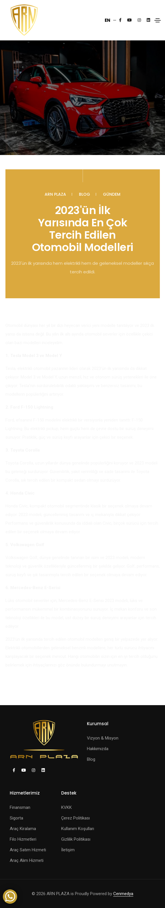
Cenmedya (123, 893)
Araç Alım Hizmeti (26, 860)
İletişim (68, 849)
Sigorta (16, 818)
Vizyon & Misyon (102, 738)
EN (107, 20)
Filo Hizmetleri (23, 839)
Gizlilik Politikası (75, 839)
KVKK (66, 807)
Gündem (111, 194)
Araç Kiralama (23, 828)
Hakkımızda (97, 748)
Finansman (20, 807)
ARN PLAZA (55, 194)
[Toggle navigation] (157, 20)
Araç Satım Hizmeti (28, 849)
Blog (84, 194)
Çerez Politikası (75, 818)
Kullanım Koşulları (77, 828)
